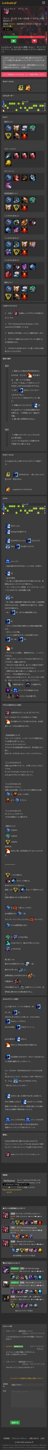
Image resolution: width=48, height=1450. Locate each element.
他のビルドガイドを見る (24, 1304)
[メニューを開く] (44, 2)
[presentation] (28, 1407)
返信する (25, 1326)
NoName (12, 24)
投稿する (15, 1416)
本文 (4, 1384)
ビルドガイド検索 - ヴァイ (24, 43)
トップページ (6, 43)
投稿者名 (5, 1378)
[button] (13, 37)
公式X (42, 1431)
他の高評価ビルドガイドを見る (24, 1248)
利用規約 (7, 1431)
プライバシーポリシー (19, 1431)
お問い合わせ (34, 1431)
